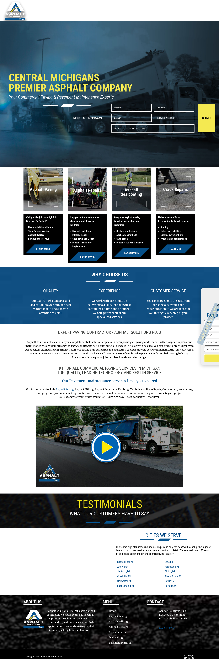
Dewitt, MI (170, 581)
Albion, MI (170, 571)
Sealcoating (116, 637)
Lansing (169, 561)
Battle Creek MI (125, 561)
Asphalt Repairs (118, 626)
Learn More (43, 249)
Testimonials (175, 10)
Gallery (211, 10)
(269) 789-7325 (199, 5)
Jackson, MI (123, 571)
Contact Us (195, 10)
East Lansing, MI (125, 585)
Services (157, 10)
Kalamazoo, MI (172, 566)
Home (109, 10)
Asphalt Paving (65, 389)
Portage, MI (171, 585)
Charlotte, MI (124, 576)
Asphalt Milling (118, 621)
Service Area (140, 10)
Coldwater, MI (124, 581)
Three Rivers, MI (173, 576)
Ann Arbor (122, 566)
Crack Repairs (117, 632)
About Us (122, 10)
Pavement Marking (120, 642)
